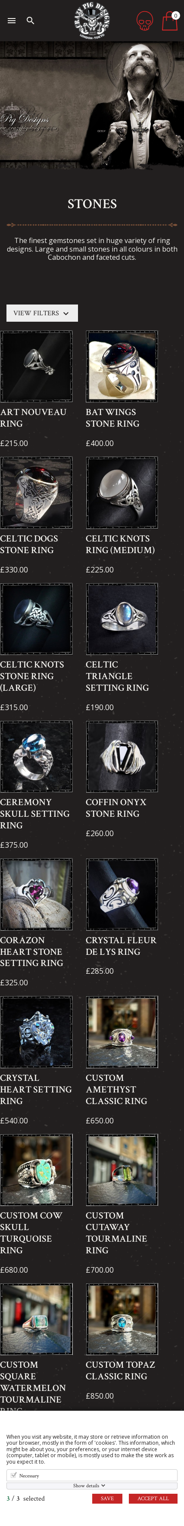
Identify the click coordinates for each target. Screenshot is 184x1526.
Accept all (153, 1498)
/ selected (25, 1498)
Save (107, 1498)
